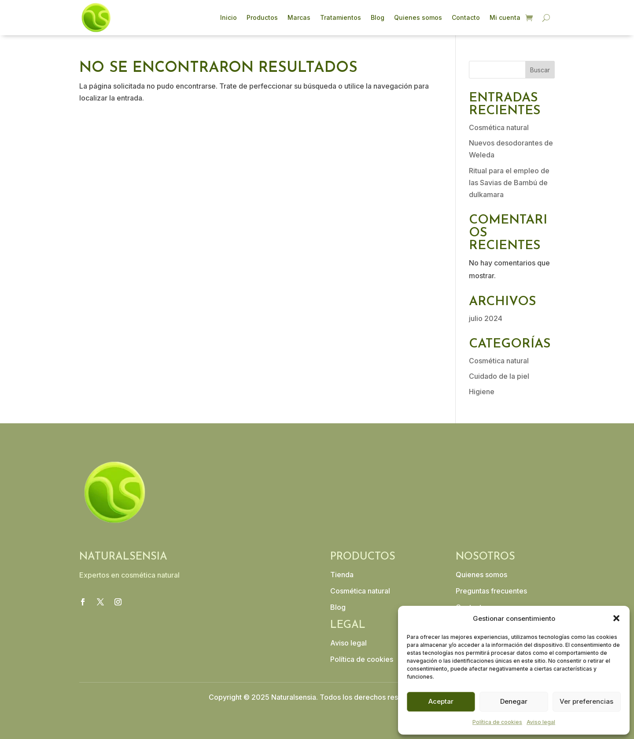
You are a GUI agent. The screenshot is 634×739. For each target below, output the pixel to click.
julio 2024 (485, 318)
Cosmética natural (499, 127)
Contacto (466, 17)
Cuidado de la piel (499, 376)
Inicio (228, 17)
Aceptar (440, 701)
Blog (377, 17)
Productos (262, 17)
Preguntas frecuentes (491, 590)
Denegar (513, 701)
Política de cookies (497, 722)
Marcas (299, 17)
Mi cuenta (505, 17)
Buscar (540, 70)
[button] (616, 618)
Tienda (342, 574)
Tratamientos (340, 17)
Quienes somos (418, 17)
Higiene (481, 391)
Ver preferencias (586, 701)
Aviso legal (541, 722)
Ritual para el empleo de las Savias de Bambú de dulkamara (509, 182)
